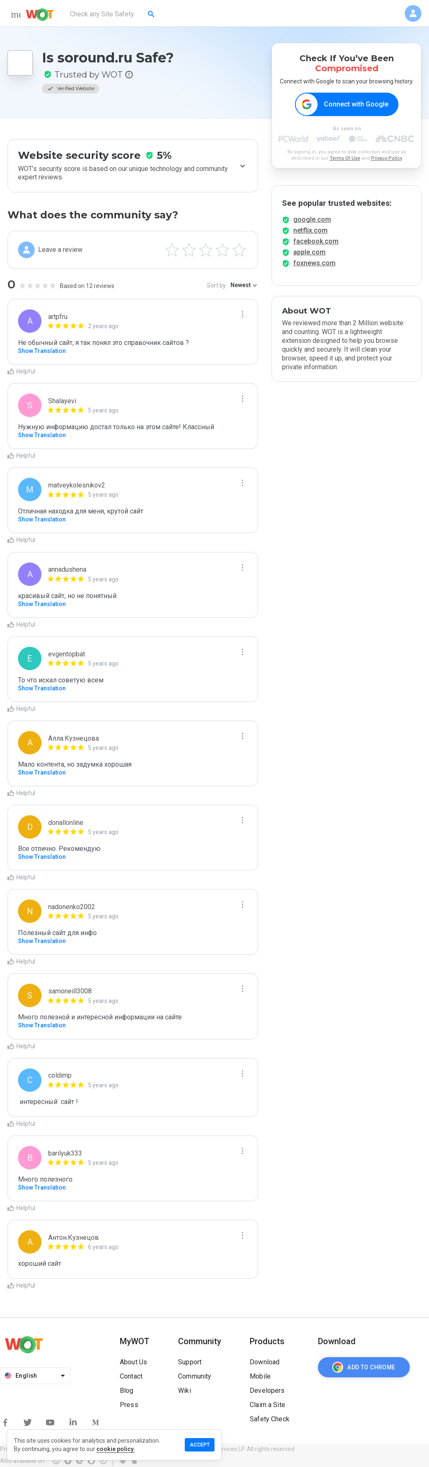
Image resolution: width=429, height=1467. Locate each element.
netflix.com (310, 230)
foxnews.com (314, 263)
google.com (312, 219)
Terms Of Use (345, 158)
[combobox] (113, 14)
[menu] (16, 14)
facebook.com (316, 241)
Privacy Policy (386, 158)
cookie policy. (115, 1449)
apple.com (309, 252)
